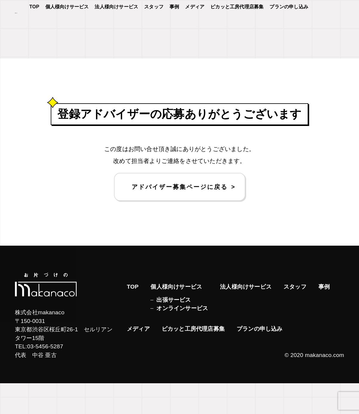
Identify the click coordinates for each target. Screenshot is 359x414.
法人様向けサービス (116, 24)
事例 (174, 24)
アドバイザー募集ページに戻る (180, 217)
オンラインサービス (182, 339)
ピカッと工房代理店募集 (237, 24)
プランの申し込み (288, 24)
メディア (194, 24)
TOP (34, 24)
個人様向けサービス (67, 24)
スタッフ (154, 24)
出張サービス (173, 330)
